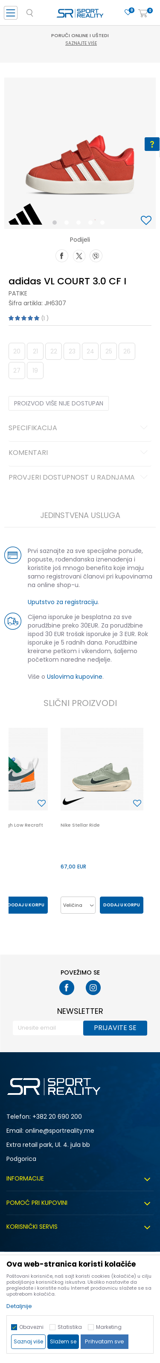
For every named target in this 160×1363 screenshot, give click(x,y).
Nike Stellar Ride (80, 825)
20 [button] (16, 351)
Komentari (79, 453)
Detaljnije (19, 1306)
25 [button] (108, 351)
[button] (147, 221)
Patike (18, 293)
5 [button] (104, 224)
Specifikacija (79, 428)
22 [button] (53, 351)
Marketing (109, 1327)
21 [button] (35, 351)
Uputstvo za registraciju (63, 602)
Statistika (70, 1327)
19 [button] (35, 370)
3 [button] (80, 224)
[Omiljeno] (128, 12)
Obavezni (31, 1327)
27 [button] (16, 370)
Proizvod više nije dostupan (58, 403)
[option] (80, 153)
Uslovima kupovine (74, 676)
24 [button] (90, 351)
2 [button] (68, 224)
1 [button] (56, 224)
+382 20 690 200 (57, 1116)
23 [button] (72, 351)
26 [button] (127, 351)
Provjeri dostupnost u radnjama (79, 478)
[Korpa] (143, 13)
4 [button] (92, 224)
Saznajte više (81, 43)
